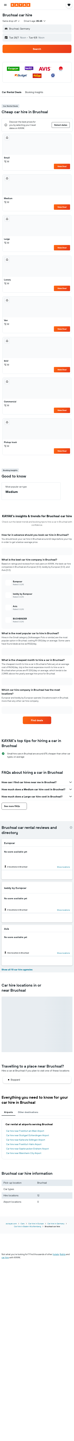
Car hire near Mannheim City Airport (23, 1153)
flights (63, 1254)
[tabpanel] (37, 1138)
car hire (5, 1257)
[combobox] (11, 21)
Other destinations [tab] (28, 1112)
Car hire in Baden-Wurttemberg (27, 1226)
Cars (23, 1223)
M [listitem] (6, 161)
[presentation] (71, 827)
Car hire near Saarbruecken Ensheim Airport (27, 1148)
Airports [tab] (8, 1112)
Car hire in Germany (55, 1223)
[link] (37, 720)
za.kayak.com (11, 1223)
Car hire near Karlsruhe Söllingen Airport (25, 1139)
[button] (5, 4)
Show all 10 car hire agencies (17, 969)
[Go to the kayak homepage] (20, 5)
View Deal (62, 166)
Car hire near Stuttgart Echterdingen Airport (27, 1135)
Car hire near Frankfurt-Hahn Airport (23, 1144)
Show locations (63, 867)
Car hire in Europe (36, 1223)
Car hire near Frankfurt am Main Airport (25, 1130)
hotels (56, 1254)
